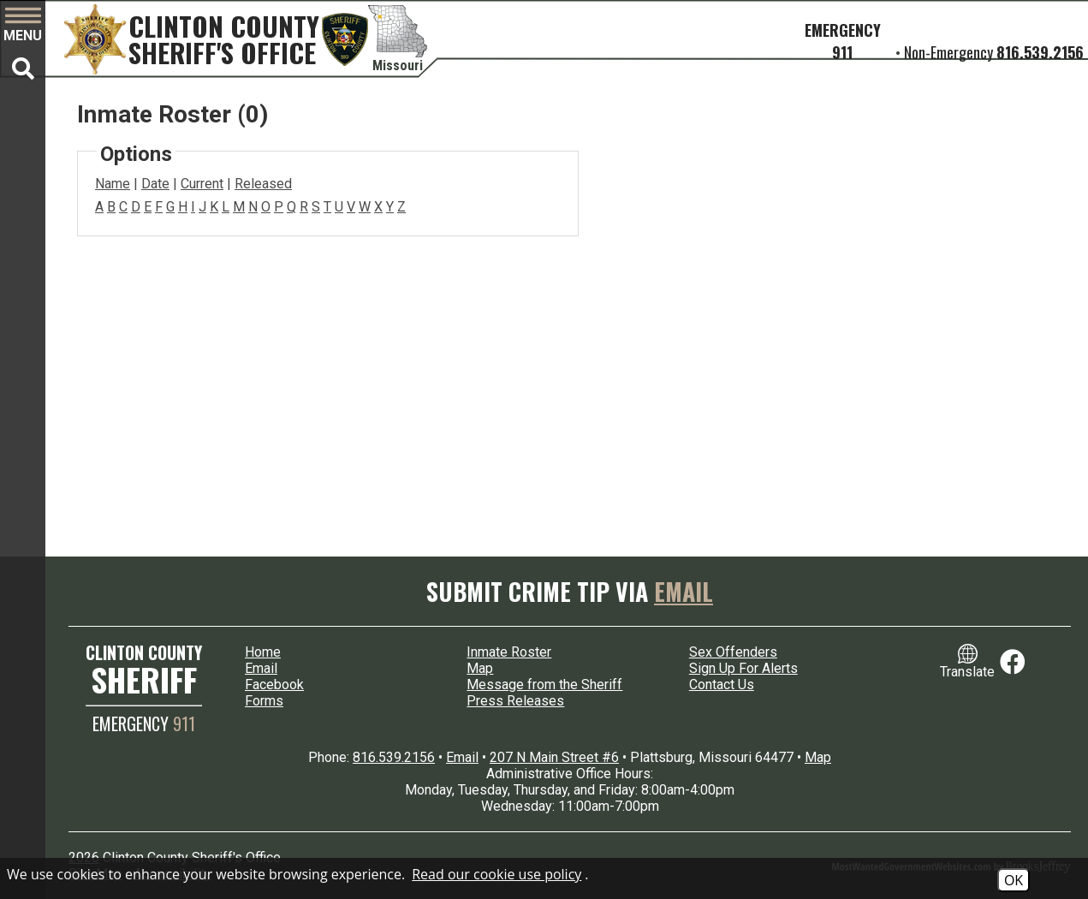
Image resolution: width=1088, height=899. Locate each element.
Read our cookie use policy (496, 874)
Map (480, 668)
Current (202, 184)
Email (683, 591)
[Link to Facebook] (1013, 662)
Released (263, 184)
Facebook (274, 684)
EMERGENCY (143, 723)
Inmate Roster (509, 652)
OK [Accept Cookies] (1013, 880)
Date (155, 184)
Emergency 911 (843, 41)
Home (263, 652)
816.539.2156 (1040, 52)
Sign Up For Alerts (743, 668)
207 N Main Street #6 (554, 757)
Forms (264, 701)
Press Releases (515, 701)
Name (112, 184)
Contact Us (721, 684)
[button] (22, 26)
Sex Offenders (733, 652)
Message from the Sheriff (544, 684)
